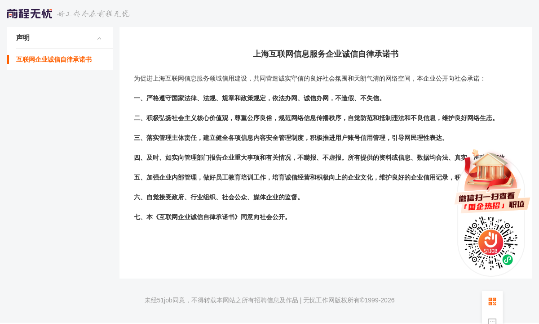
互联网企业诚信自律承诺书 (54, 59)
